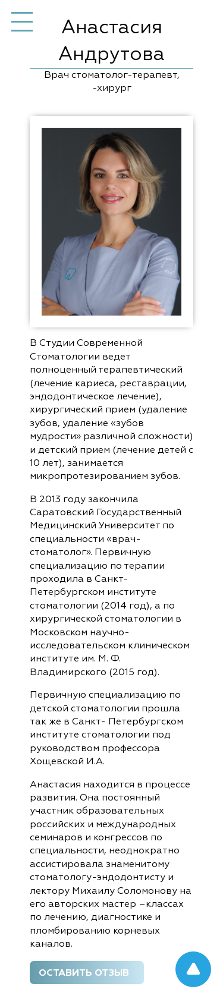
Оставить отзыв (84, 973)
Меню (22, 22)
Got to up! (193, 969)
